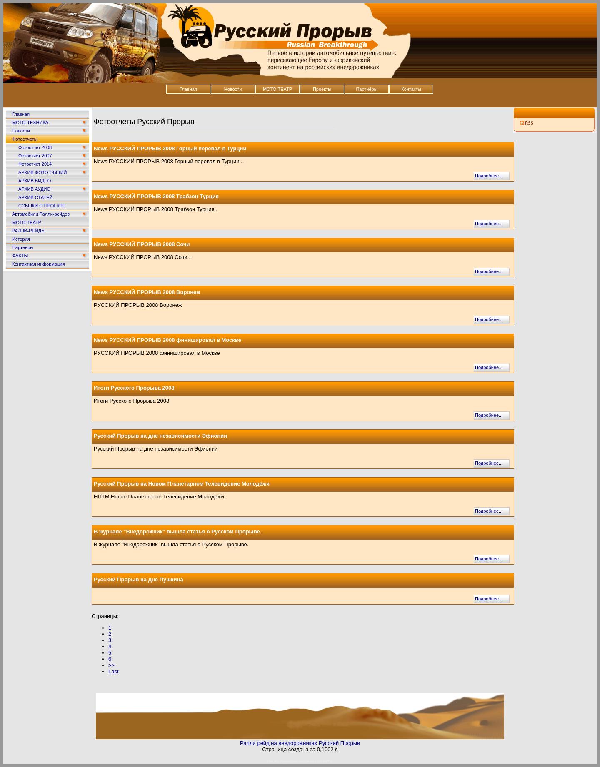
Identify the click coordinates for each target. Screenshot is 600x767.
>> (111, 665)
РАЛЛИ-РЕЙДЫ (28, 230)
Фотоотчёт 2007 (35, 155)
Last (113, 671)
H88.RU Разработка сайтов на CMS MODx (300, 761)
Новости (233, 89)
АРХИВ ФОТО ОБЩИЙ (42, 172)
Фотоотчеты (25, 139)
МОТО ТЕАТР (277, 89)
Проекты (322, 89)
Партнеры (22, 247)
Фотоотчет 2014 (35, 164)
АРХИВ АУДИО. (35, 189)
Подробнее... (488, 175)
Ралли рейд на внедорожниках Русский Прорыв (300, 743)
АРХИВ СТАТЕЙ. (36, 197)
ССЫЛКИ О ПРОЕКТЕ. (42, 205)
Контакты (411, 89)
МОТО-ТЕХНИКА (30, 122)
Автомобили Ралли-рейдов (41, 214)
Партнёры (366, 89)
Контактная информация (38, 263)
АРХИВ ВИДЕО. (35, 180)
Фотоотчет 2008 (35, 147)
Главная (188, 89)
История (21, 239)
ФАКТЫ (20, 255)
